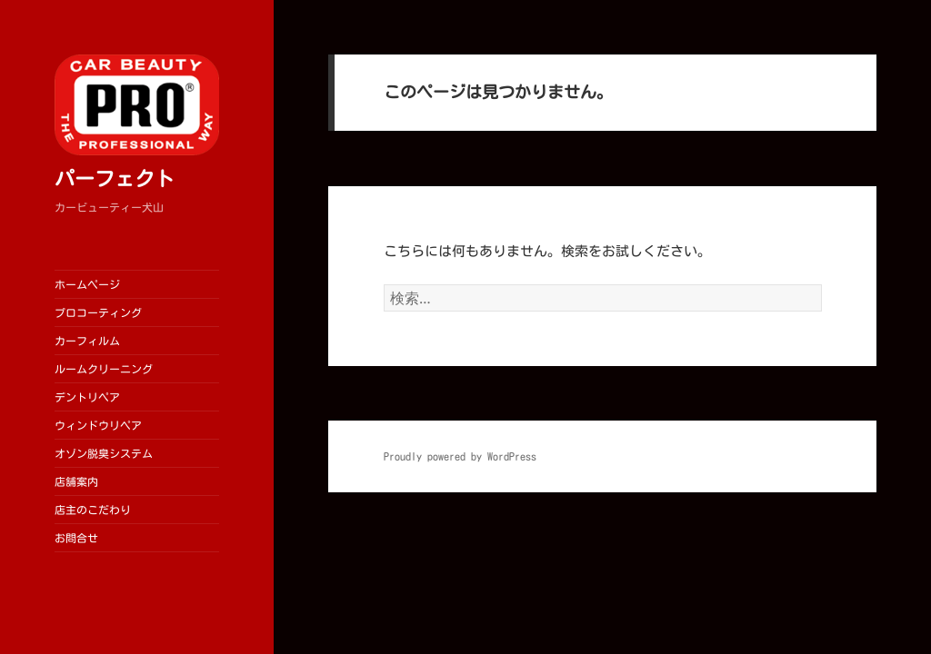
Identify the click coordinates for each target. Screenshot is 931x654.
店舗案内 (76, 481)
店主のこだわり (93, 509)
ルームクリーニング (104, 368)
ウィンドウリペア (98, 425)
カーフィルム (87, 340)
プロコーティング (98, 312)
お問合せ (76, 537)
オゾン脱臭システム (104, 453)
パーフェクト (115, 179)
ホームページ (87, 284)
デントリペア (87, 396)
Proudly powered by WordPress (460, 456)
